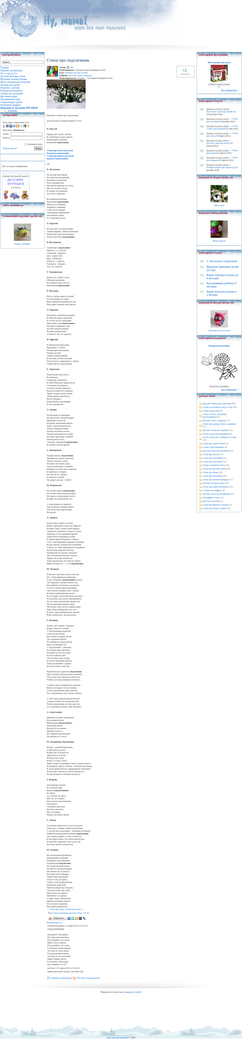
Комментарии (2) (54, 922)
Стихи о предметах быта (214, 465)
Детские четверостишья (214, 483)
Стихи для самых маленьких (216, 486)
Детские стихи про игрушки (215, 430)
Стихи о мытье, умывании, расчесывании (215, 415)
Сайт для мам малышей (117, 1037)
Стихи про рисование (212, 476)
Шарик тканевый (22, 244)
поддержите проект (132, 992)
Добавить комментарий (61, 978)
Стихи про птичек (211, 454)
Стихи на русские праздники (216, 434)
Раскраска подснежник (58, 153)
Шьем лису (219, 205)
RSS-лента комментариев (88, 978)
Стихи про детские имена (214, 468)
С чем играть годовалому (222, 261)
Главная (47, 17)
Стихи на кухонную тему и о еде (217, 407)
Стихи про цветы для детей (60, 156)
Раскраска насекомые (219, 346)
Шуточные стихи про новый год (221, 111)
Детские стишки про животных (217, 403)
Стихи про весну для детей (60, 150)
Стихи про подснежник (89, 17)
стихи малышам (60, 913)
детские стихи (75, 913)
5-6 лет (86, 913)
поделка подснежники (57, 158)
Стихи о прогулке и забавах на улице (219, 437)
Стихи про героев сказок (214, 443)
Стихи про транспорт (212, 461)
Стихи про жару (56, 909)
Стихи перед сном (211, 411)
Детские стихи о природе (80, 75)
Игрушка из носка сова (219, 330)
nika (72, 67)
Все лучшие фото (229, 90)
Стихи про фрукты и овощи (215, 504)
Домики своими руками (219, 84)
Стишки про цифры (212, 490)
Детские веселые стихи (64, 17)
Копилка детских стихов (76, 72)
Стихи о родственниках (213, 447)
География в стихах (211, 497)
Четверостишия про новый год (220, 167)
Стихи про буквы (210, 472)
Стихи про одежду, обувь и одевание (219, 424)
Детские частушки (211, 501)
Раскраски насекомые (219, 386)
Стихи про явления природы (216, 479)
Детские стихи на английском (216, 494)
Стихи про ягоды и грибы (214, 508)
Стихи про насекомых (213, 458)
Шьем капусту (219, 241)
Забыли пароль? (10, 148)
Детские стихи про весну (217, 143)
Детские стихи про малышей (216, 450)
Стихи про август (74, 909)
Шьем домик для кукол (219, 62)
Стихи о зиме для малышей (222, 127)
